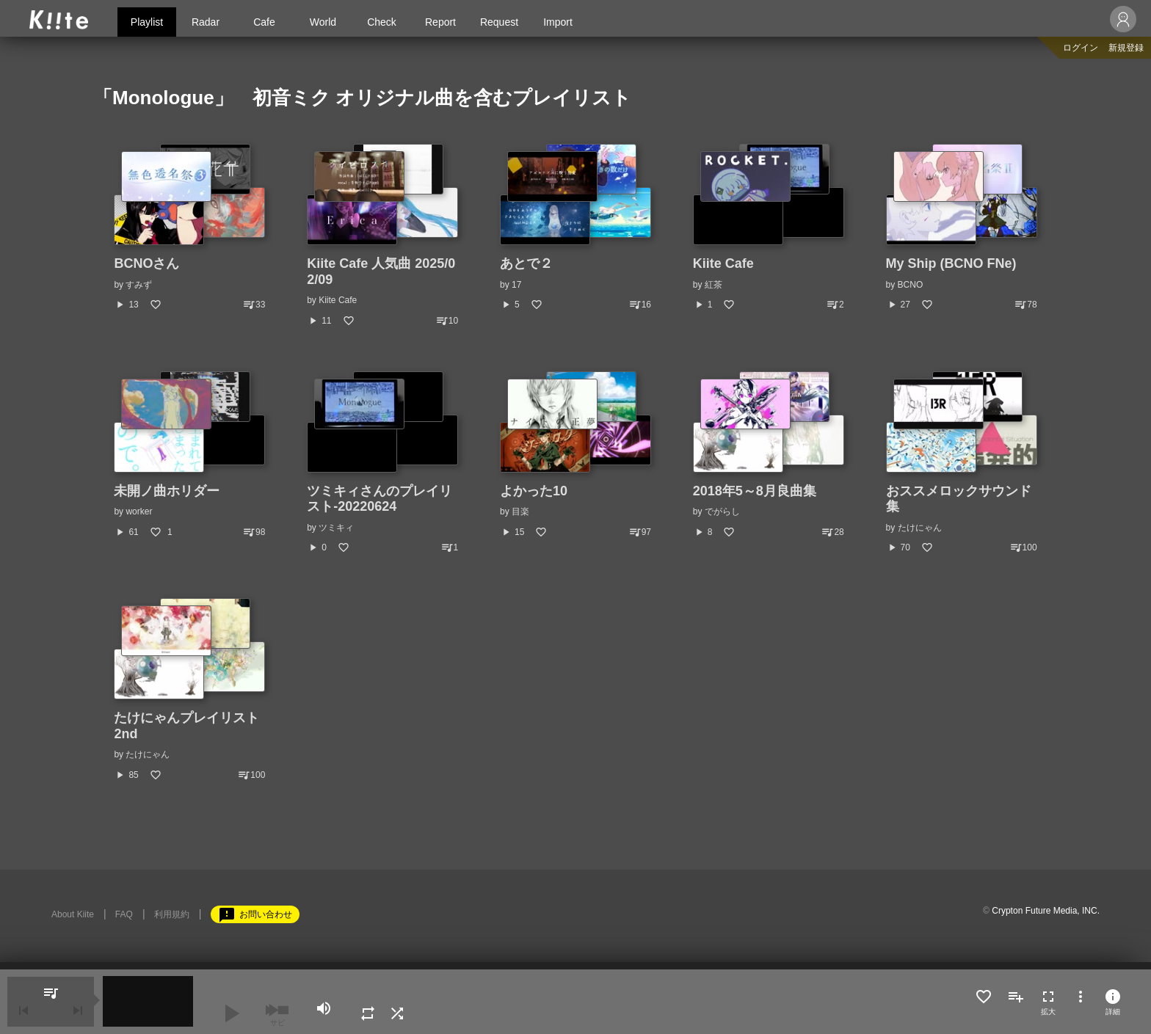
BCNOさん (146, 263)
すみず (139, 285)
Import (558, 22)
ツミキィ (336, 528)
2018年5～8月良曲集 (754, 491)
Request (499, 22)
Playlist (147, 22)
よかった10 (533, 491)
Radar (205, 22)
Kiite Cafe (338, 300)
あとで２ (526, 263)
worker (139, 511)
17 (516, 285)
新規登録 (1126, 48)
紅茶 (713, 285)
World (323, 22)
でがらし (722, 511)
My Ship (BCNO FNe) (951, 263)
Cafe (264, 22)
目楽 (520, 511)
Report (440, 22)
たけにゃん (920, 528)
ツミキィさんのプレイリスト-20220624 (379, 499)
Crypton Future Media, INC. (1046, 911)
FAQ (124, 914)
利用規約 (171, 914)
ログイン (1080, 48)
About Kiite (72, 914)
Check (381, 22)
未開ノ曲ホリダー (166, 491)
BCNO (910, 285)
